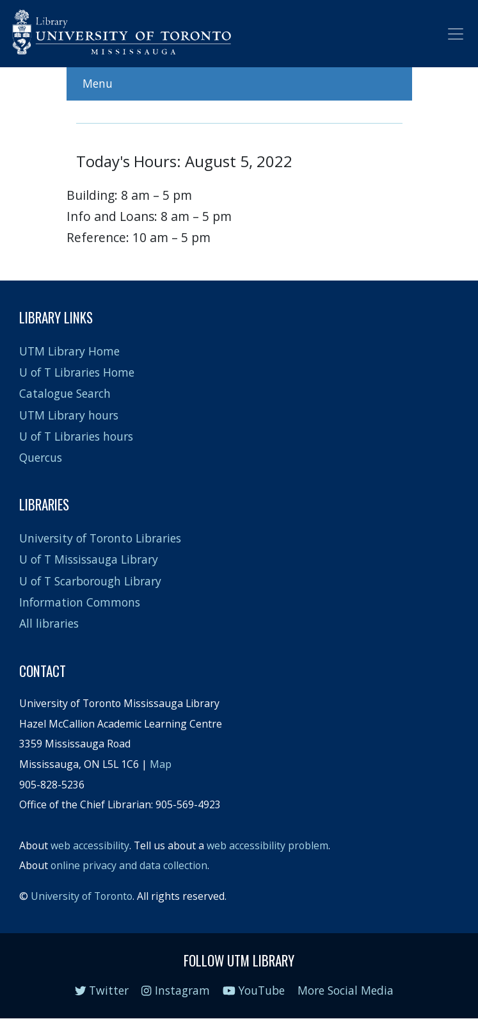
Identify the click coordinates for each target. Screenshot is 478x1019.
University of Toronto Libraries (100, 538)
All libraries (49, 623)
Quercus (40, 457)
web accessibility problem (267, 845)
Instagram (175, 990)
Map (160, 764)
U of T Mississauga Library (88, 559)
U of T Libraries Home (76, 372)
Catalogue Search (65, 393)
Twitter (102, 990)
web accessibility (90, 845)
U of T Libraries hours (76, 436)
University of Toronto (81, 896)
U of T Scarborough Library (90, 581)
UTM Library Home (69, 351)
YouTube (254, 990)
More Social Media (346, 990)
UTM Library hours (68, 415)
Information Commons (79, 602)
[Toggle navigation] (455, 34)
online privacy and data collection (129, 865)
